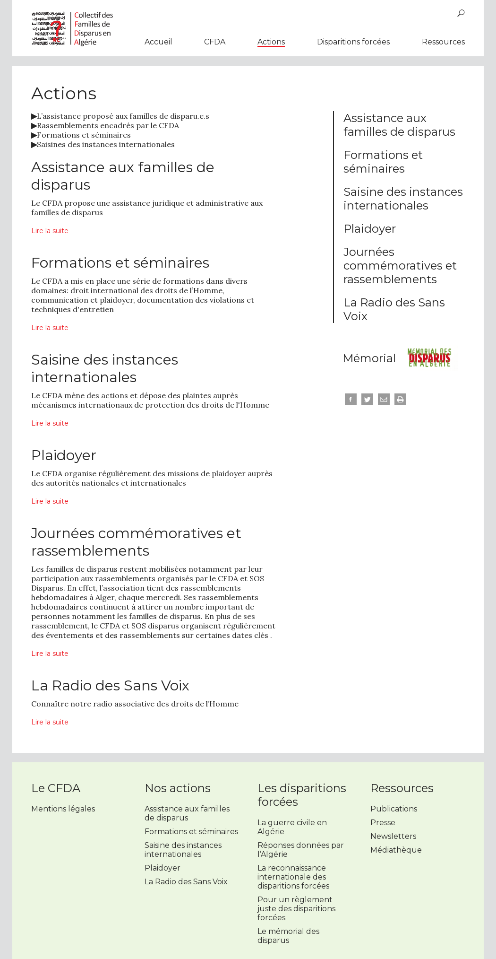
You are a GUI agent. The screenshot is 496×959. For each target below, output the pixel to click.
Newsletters (393, 836)
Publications (393, 808)
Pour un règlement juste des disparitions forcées (296, 908)
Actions (271, 41)
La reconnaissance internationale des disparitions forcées (293, 876)
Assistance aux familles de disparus (399, 125)
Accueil (158, 41)
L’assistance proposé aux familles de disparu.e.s (120, 116)
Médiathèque (396, 850)
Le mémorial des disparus (288, 936)
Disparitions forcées (353, 41)
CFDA (214, 41)
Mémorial (369, 358)
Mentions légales (63, 808)
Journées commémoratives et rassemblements (400, 265)
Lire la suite (49, 231)
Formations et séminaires (81, 134)
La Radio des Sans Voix (186, 881)
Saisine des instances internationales (403, 198)
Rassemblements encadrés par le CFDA (105, 125)
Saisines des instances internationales (103, 144)
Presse (382, 822)
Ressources (443, 41)
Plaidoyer (369, 228)
